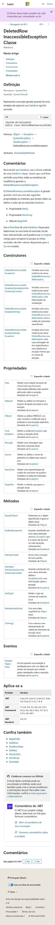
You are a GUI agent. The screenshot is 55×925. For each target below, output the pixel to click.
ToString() (9, 623)
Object (16, 134)
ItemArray (27, 214)
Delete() (13, 750)
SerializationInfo (35, 578)
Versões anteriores (14, 907)
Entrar (50, 4)
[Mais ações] (48, 24)
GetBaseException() (13, 530)
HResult (8, 415)
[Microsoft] (27, 4)
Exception (29, 134)
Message (9, 442)
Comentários (11, 63)
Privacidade (11, 911)
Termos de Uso (28, 911)
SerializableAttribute (24, 152)
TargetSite (9, 484)
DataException (20, 141)
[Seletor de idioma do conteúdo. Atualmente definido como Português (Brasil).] (17, 877)
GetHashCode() (11, 554)
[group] (27, 124)
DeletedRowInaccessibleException (21, 184)
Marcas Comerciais (14, 915)
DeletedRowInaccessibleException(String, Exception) (15, 332)
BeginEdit (22, 220)
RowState (14, 227)
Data (7, 382)
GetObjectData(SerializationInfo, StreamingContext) (14, 569)
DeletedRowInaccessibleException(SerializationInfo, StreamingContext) (17, 288)
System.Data (21, 90)
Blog (28, 907)
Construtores (12, 66)
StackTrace (10, 469)
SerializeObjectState (8, 663)
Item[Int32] (14, 754)
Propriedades (12, 70)
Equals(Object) (11, 515)
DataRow (33, 105)
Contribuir (40, 907)
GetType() (9, 593)
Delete (39, 169)
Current (7, 246)
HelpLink (9, 400)
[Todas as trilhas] (6, 24)
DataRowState (16, 746)
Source (8, 454)
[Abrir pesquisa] (43, 4)
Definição (10, 59)
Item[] (25, 208)
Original (47, 234)
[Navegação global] (3, 4)
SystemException (22, 138)
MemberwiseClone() (14, 608)
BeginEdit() (14, 738)
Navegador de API (18, 24)
